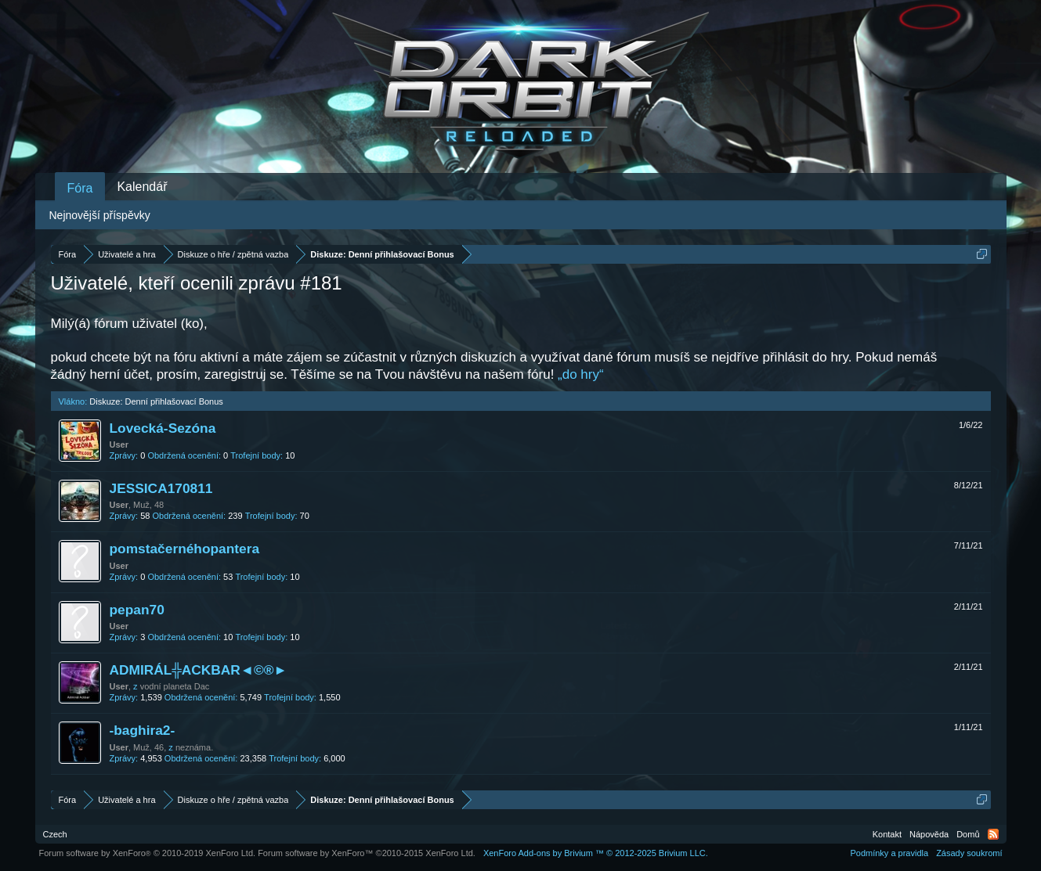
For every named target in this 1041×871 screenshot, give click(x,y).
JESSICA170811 (161, 488)
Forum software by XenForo (147, 853)
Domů (967, 834)
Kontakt (887, 834)
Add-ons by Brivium (595, 853)
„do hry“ (581, 374)
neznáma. (194, 747)
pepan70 (137, 609)
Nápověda (929, 834)
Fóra (80, 188)
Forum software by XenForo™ (366, 853)
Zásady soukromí (969, 853)
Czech (55, 834)
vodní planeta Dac (175, 686)
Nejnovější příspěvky (99, 215)
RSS (993, 834)
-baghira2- (142, 730)
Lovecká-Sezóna (163, 428)
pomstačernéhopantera (185, 548)
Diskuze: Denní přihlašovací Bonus (156, 401)
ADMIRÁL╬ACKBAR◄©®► (198, 670)
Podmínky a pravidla (889, 853)
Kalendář (142, 186)
